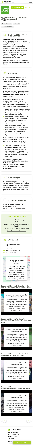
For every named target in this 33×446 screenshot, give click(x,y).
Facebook (6, 64)
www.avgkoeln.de (13, 62)
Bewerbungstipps (12, 436)
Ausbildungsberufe (13, 432)
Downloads (11, 438)
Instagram (24, 62)
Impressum (11, 441)
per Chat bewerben (20, 442)
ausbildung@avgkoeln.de (13, 250)
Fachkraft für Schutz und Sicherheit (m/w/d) (16, 228)
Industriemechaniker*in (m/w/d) (16, 231)
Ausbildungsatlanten (13, 434)
